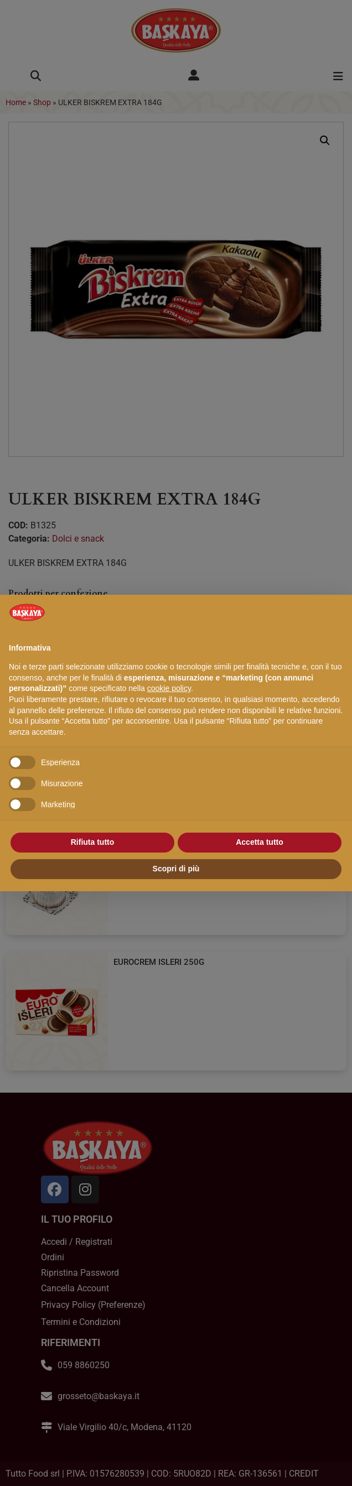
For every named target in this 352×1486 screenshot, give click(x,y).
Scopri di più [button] (176, 868)
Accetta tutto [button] (259, 842)
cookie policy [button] (169, 688)
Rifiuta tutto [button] (93, 842)
